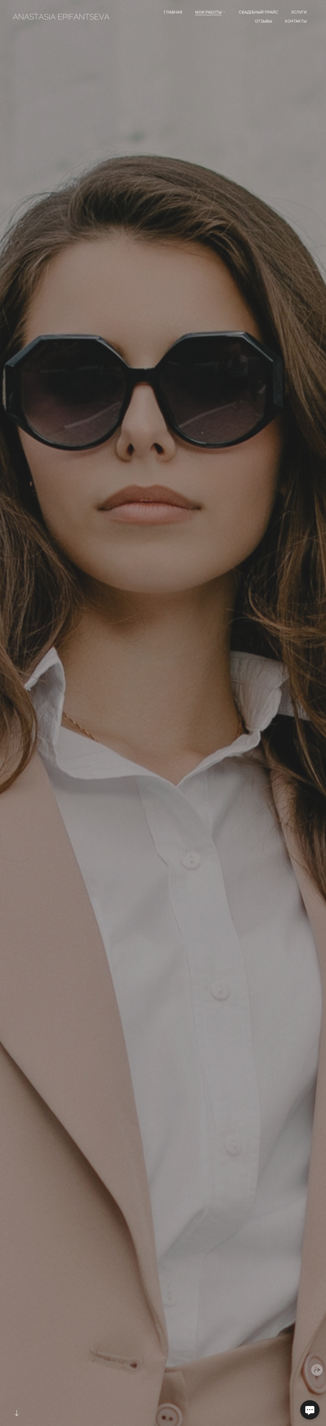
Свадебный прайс (258, 12)
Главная (173, 12)
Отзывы (263, 21)
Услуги (299, 12)
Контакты (296, 21)
